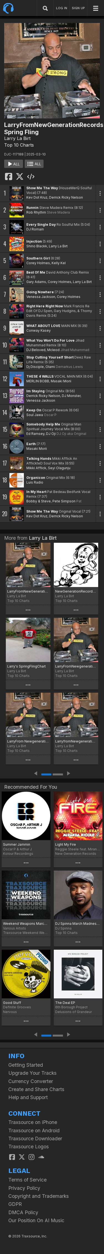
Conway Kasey (38, 330)
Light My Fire (65, 844)
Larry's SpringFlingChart (26, 666)
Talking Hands (38, 458)
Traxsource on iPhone (32, 1122)
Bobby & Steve (38, 501)
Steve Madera (58, 212)
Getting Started (25, 1065)
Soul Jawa (34, 415)
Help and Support (28, 1097)
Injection (34, 241)
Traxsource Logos (28, 1146)
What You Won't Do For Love (50, 340)
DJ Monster (71, 396)
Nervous (10, 1012)
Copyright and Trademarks (38, 1196)
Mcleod (53, 350)
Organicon (35, 478)
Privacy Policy (24, 1188)
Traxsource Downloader (35, 1138)
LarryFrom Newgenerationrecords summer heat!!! (28, 741)
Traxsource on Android (34, 1130)
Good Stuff (12, 1003)
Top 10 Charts (19, 145)
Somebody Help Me (43, 424)
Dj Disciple (35, 367)
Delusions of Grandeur (73, 1012)
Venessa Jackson (40, 297)
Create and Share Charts (36, 1089)
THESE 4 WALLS (40, 376)
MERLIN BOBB (37, 381)
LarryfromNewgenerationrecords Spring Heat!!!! (76, 741)
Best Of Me (35, 272)
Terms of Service (27, 1180)
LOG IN (61, 8)
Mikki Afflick (36, 468)
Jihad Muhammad (74, 350)
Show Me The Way (42, 188)
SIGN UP (78, 8)
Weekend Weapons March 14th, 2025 (26, 923)
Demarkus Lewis (69, 367)
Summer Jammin (16, 844)
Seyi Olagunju (59, 468)
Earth (31, 444)
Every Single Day (41, 224)
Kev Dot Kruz (36, 197)
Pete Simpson (63, 501)
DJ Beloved (35, 350)
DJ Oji (51, 434)
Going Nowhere (40, 292)
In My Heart (36, 492)
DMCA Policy (23, 1212)
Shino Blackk (36, 246)
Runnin (32, 208)
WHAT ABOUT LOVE (43, 326)
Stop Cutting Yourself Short (49, 357)
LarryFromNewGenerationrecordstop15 (28, 591)
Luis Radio (34, 482)
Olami (50, 367)
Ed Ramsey (35, 434)
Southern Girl (38, 258)
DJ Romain (35, 229)
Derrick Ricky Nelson (66, 197)
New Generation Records (75, 853)
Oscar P (50, 415)
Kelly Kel (59, 263)
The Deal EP (65, 1003)
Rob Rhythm (36, 212)
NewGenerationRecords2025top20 (76, 591)
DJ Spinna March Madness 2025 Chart (78, 923)
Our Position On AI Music (36, 1220)
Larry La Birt (17, 138)
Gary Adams (36, 282)
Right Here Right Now (44, 306)
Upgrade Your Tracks (32, 1073)
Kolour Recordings (18, 853)
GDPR (15, 1204)
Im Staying (35, 391)
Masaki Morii (61, 381)
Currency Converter (30, 1081)
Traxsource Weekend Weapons (26, 933)
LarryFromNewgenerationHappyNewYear (76, 666)
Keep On (33, 410)
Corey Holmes (38, 263)
